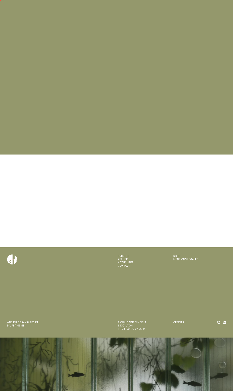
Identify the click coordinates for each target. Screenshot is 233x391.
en (224, 5)
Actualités (125, 12)
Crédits (178, 322)
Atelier (123, 9)
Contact (124, 15)
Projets (123, 5)
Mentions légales (185, 259)
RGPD (176, 256)
